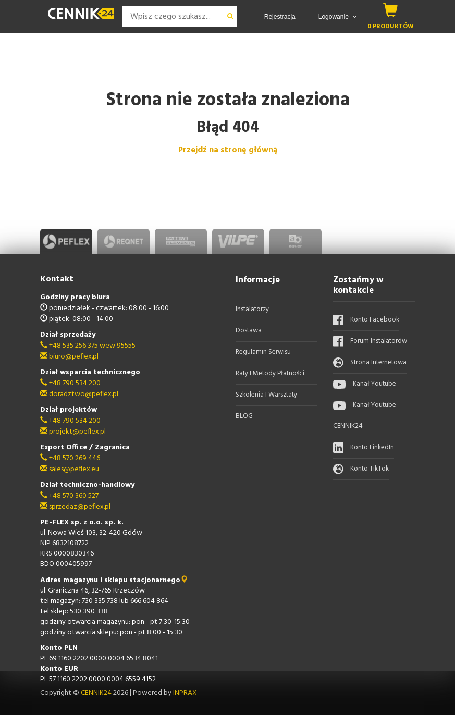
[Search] (173, 16)
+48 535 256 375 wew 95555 (88, 346)
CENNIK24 (97, 693)
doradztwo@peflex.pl (79, 394)
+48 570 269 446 (70, 458)
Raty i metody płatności (270, 373)
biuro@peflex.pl (69, 357)
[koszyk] (390, 10)
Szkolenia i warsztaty (266, 394)
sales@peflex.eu (69, 469)
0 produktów (390, 26)
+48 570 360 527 (69, 496)
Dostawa (249, 330)
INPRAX (185, 693)
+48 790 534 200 (70, 383)
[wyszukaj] (230, 16)
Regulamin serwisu (263, 352)
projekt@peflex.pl (73, 432)
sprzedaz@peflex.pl (75, 507)
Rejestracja (280, 16)
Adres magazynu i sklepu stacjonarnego (114, 580)
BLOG (244, 416)
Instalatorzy (252, 309)
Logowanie (337, 16)
